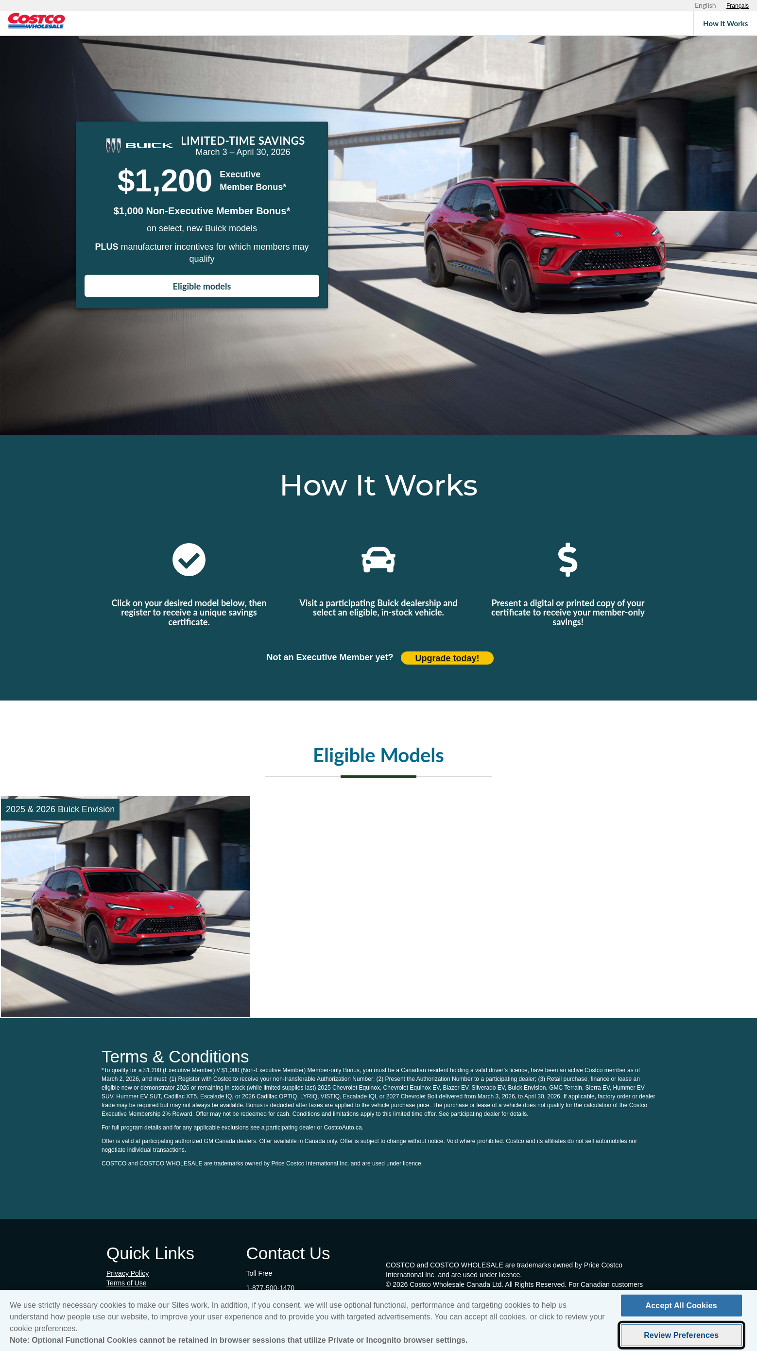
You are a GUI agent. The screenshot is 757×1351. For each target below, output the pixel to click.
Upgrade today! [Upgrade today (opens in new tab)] (447, 658)
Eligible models (202, 286)
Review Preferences (681, 1338)
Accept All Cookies (681, 1308)
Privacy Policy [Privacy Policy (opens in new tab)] (127, 1273)
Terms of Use (126, 1283)
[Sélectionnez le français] (737, 6)
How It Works (725, 23)
